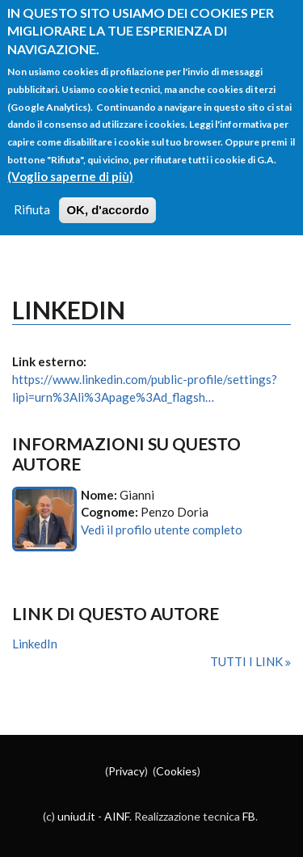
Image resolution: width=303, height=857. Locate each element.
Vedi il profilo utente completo (161, 529)
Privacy (126, 771)
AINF (116, 816)
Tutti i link (247, 661)
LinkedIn (34, 643)
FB (248, 816)
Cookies (176, 771)
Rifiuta (32, 199)
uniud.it (76, 816)
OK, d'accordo (107, 199)
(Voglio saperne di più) (70, 165)
